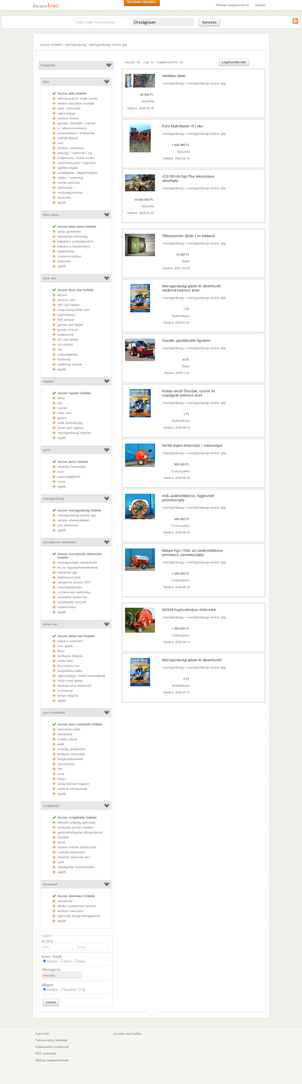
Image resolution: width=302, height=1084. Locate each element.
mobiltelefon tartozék (72, 602)
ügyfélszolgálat (68, 168)
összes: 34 (132, 62)
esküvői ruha (66, 300)
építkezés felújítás (70, 656)
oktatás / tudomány (71, 148)
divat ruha (49, 278)
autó (60, 471)
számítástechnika (70, 587)
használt (70, 990)
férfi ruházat (66, 320)
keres (68, 961)
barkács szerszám (70, 641)
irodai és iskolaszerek (72, 789)
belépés (260, 5)
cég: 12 (148, 62)
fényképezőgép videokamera (77, 562)
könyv (62, 779)
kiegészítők (65, 334)
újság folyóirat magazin (73, 784)
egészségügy (67, 113)
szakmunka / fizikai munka (76, 158)
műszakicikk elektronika (59, 542)
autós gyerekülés (69, 231)
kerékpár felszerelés (71, 754)
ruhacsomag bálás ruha (73, 310)
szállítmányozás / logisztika (77, 163)
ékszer (62, 295)
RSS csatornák (45, 1053)
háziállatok (65, 734)
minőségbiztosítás (70, 192)
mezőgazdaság (75, 44)
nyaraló (62, 408)
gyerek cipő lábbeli (70, 324)
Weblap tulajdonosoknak (232, 5)
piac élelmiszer (68, 525)
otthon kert (50, 624)
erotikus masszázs (71, 911)
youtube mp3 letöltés (127, 1033)
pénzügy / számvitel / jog (75, 153)
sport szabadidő (54, 712)
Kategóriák (48, 65)
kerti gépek (65, 646)
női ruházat (65, 344)
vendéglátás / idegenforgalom (78, 173)
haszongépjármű (69, 476)
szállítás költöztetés (71, 852)
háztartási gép (67, 572)
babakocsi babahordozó (74, 246)
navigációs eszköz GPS (74, 582)
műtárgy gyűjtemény (72, 749)
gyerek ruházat (68, 329)
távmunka (64, 197)
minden (52, 961)
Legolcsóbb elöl (234, 62)
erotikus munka (68, 118)
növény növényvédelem (74, 520)
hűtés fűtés (65, 661)
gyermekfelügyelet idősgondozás (80, 832)
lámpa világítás (68, 695)
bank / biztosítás (69, 108)
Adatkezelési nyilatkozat (52, 1047)
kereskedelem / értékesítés (76, 133)
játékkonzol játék (69, 577)
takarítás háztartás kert (74, 857)
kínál (81, 961)
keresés (209, 22)
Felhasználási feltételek (51, 1040)
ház (60, 403)
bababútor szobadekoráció (75, 241)
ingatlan (48, 381)
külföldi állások (68, 138)
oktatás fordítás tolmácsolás (77, 847)
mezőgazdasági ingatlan (74, 433)
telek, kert (64, 413)
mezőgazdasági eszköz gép (108, 44)
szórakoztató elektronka (74, 592)
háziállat (63, 837)
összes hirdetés (51, 44)
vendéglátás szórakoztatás (76, 867)
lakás (61, 398)
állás (46, 82)
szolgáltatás (51, 806)
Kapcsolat (42, 1033)
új (83, 990)
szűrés (51, 1002)
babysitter (64, 261)
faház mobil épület (70, 680)
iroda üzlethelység (70, 423)
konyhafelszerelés (70, 671)
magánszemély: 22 (170, 62)
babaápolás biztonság (72, 236)
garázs (62, 418)
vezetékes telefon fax (72, 597)
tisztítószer (65, 690)
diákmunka (65, 187)
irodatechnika (67, 607)
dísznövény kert (69, 666)
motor (61, 481)
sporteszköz (66, 764)
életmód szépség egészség (76, 822)
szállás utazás (67, 739)
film (60, 769)
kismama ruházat (69, 256)
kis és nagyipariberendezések (78, 567)
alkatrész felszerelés (72, 467)
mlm (60, 143)
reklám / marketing (70, 178)
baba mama (51, 215)
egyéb (62, 202)
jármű (46, 450)
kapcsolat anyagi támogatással (79, 916)
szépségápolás (68, 354)
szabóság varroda (70, 364)
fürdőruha (64, 359)
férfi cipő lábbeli (68, 305)
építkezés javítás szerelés (76, 827)
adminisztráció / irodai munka (78, 98)
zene (61, 774)
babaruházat (66, 251)
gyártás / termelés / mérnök (77, 123)
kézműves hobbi (69, 729)
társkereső (50, 884)
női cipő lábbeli (68, 339)
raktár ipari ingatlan (71, 428)
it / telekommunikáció (72, 128)
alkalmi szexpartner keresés (77, 906)
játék (61, 744)
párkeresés (65, 901)
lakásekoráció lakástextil (74, 685)
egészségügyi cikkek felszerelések (81, 676)
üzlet (61, 862)
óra (60, 349)
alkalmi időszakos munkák (76, 103)
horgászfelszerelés (70, 759)
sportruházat (66, 315)
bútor (61, 651)
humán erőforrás (69, 182)
